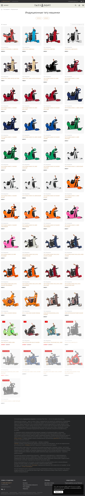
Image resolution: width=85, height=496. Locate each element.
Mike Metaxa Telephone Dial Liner (53, 342)
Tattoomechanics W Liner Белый (31, 195)
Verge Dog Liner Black (71, 342)
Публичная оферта (13, 492)
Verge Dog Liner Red (49, 49)
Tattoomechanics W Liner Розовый (8, 255)
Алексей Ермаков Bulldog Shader (51, 313)
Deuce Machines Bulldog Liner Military (10, 372)
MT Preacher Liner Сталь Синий (31, 371)
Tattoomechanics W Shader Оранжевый (52, 226)
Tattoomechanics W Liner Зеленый (29, 167)
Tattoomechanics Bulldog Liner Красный (53, 284)
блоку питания (17, 438)
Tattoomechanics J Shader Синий (9, 137)
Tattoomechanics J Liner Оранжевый (72, 196)
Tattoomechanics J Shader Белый (9, 196)
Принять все (58, 492)
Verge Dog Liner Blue (28, 49)
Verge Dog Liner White (71, 49)
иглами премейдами (27, 466)
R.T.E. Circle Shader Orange (8, 313)
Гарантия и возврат (49, 485)
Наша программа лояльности (30, 485)
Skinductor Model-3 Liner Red (9, 49)
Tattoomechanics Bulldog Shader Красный (72, 284)
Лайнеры (39, 18)
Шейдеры (46, 18)
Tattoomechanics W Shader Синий (52, 137)
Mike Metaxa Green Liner (8, 342)
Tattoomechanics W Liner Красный (29, 108)
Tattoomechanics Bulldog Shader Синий (51, 255)
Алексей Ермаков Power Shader (74, 313)
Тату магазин (39, 492)
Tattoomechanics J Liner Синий (74, 107)
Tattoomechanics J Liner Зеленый (72, 137)
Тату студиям (26, 486)
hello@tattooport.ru (73, 1)
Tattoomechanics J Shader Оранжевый (9, 226)
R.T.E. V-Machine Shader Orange (31, 313)
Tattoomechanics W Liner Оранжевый (29, 226)
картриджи (34, 465)
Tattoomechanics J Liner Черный (10, 401)
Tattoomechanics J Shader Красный (9, 108)
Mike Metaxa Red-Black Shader (30, 342)
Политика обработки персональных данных (27, 492)
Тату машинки (6, 9)
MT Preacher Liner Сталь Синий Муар (53, 372)
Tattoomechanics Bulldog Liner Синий (74, 255)
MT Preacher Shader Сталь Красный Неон (72, 372)
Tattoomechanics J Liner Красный (72, 79)
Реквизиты (25, 488)
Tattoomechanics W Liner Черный (51, 79)
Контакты (25, 483)
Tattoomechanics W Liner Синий (31, 137)
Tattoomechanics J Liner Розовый (72, 226)
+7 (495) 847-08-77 (5, 1)
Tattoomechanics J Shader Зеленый (9, 167)
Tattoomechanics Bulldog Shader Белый (30, 255)
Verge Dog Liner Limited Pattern (10, 78)
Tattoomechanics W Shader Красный (52, 108)
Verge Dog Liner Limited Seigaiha (31, 78)
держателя (56, 438)
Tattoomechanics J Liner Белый (74, 166)
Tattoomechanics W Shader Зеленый (52, 167)
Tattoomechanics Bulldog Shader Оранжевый (9, 284)
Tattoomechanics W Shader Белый (52, 196)
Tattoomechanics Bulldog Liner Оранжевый (31, 284)
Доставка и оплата (49, 483)
